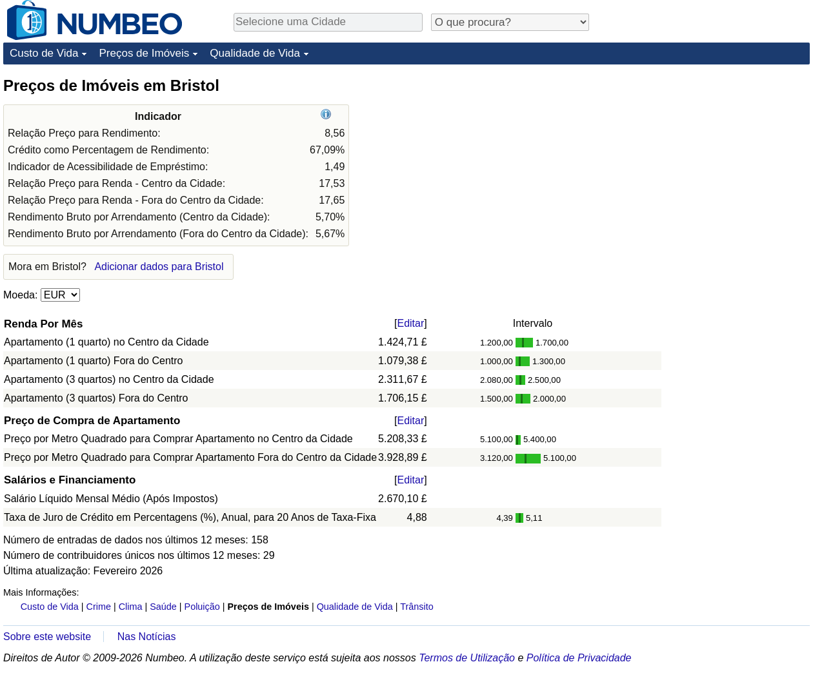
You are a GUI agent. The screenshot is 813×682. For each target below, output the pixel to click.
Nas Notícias (146, 636)
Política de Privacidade (579, 657)
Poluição (202, 606)
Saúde (163, 606)
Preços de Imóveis (144, 53)
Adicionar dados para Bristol (158, 266)
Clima (131, 606)
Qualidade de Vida (255, 53)
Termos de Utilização (467, 657)
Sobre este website (47, 636)
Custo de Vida (44, 53)
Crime (98, 606)
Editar (410, 323)
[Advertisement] (713, 156)
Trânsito (416, 606)
